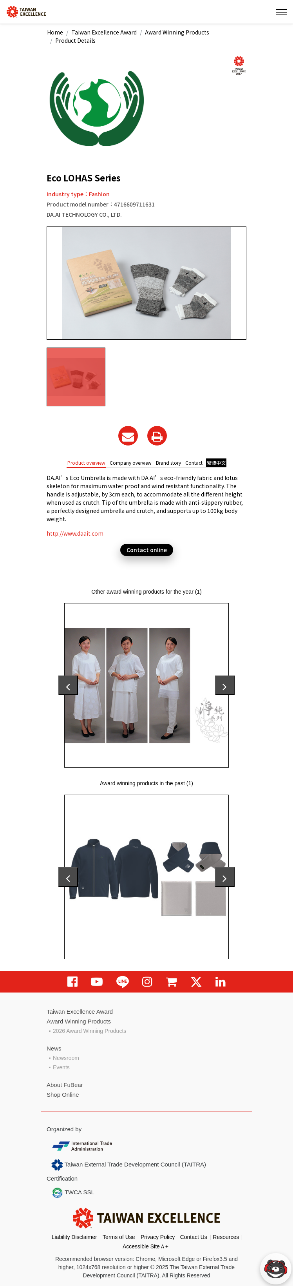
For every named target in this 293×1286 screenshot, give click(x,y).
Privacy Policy (158, 1237)
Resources (226, 1237)
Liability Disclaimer (74, 1237)
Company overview (131, 462)
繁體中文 (216, 462)
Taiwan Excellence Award (104, 32)
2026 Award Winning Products (89, 1031)
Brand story (168, 462)
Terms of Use (119, 1237)
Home (55, 32)
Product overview (86, 462)
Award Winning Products (177, 32)
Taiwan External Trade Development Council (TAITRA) (128, 1165)
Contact (194, 462)
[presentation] (68, 685)
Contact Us (193, 1237)
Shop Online (63, 1095)
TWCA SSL (72, 1193)
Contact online (147, 550)
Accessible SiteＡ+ (145, 1246)
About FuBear (65, 1085)
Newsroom (66, 1058)
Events (61, 1067)
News (54, 1048)
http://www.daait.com (75, 533)
